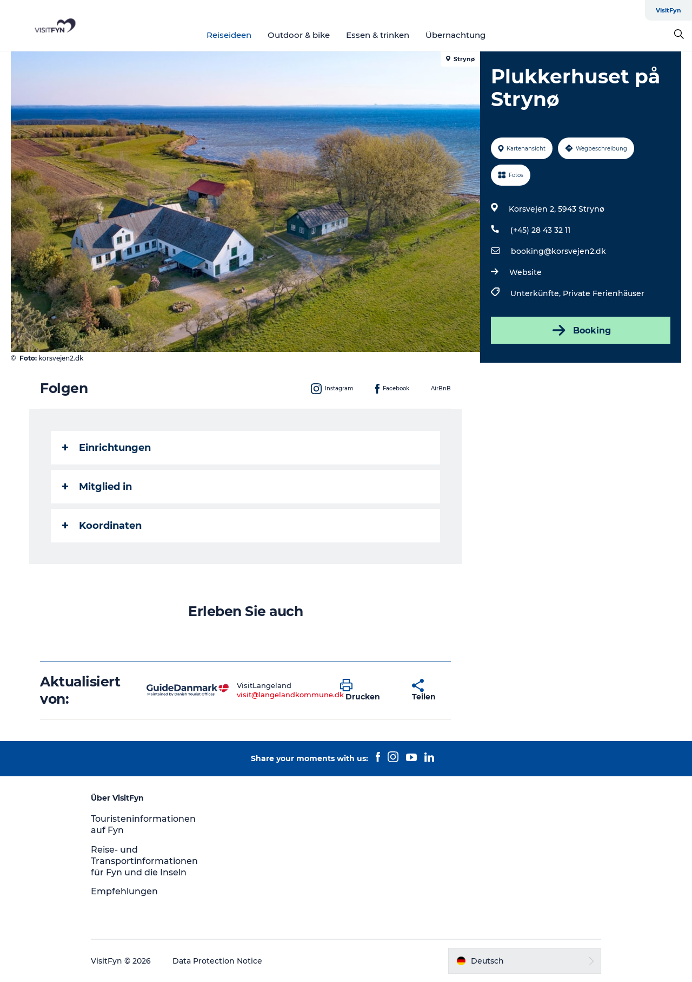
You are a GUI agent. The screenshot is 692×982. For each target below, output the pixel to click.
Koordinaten (102, 526)
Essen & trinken (377, 35)
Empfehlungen (124, 891)
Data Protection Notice (217, 961)
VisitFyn (668, 10)
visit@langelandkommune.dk (290, 694)
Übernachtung (455, 35)
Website (525, 272)
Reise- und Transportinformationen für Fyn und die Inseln (144, 861)
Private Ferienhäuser (603, 293)
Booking (580, 330)
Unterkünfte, (536, 293)
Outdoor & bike (299, 35)
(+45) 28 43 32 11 (540, 230)
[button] (368, 690)
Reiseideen (229, 35)
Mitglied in (97, 487)
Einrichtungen (106, 448)
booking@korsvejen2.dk (558, 251)
